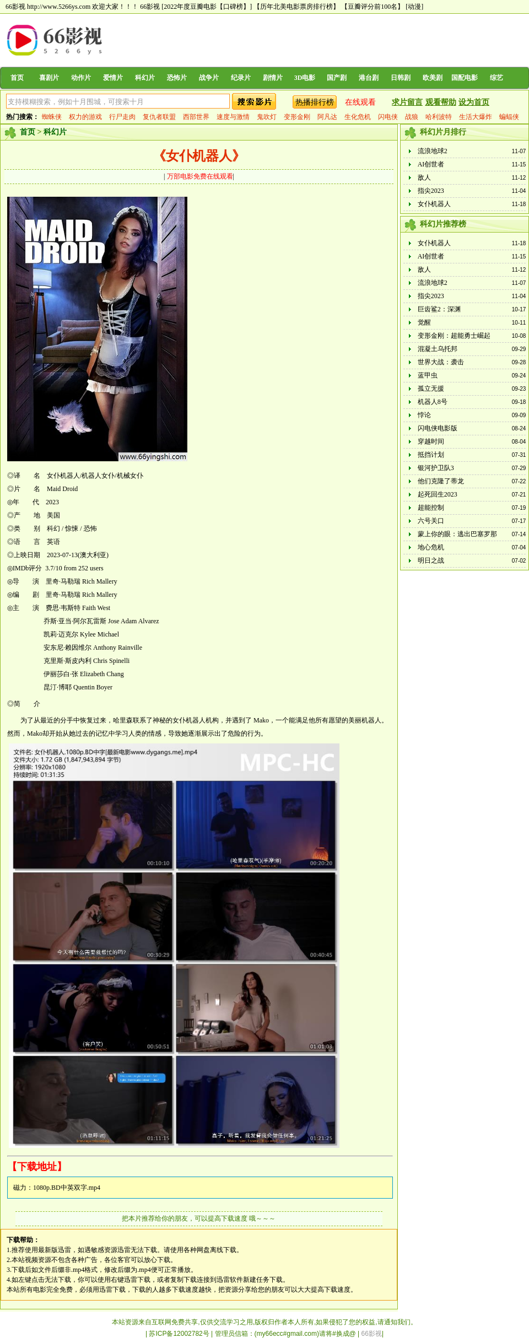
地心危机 (431, 547)
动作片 (81, 78)
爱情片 (113, 78)
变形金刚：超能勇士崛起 (454, 335)
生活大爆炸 (475, 117)
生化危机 (357, 117)
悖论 (424, 415)
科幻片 (145, 78)
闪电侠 (388, 117)
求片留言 (407, 102)
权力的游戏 (85, 117)
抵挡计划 (431, 455)
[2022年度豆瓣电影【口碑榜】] (206, 6)
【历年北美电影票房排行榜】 (296, 6)
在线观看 (360, 102)
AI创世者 (431, 164)
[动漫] (414, 6)
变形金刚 (297, 117)
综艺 (496, 78)
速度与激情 (233, 117)
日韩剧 (401, 78)
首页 (17, 78)
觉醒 (424, 322)
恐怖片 (177, 78)
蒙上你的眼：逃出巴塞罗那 (457, 534)
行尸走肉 (122, 117)
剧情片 (273, 78)
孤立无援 (431, 388)
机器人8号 (432, 402)
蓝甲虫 (428, 375)
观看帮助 (440, 102)
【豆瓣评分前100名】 (372, 6)
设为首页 (473, 102)
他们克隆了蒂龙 (441, 481)
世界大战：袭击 (441, 362)
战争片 (209, 78)
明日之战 (431, 560)
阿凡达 (327, 117)
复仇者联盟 (159, 117)
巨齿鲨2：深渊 (439, 309)
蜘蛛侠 (52, 117)
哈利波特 (438, 117)
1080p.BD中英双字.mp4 (66, 1187)
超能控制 (431, 507)
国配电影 (464, 78)
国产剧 (337, 78)
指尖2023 (431, 191)
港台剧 (369, 78)
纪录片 (241, 78)
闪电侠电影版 (437, 428)
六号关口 (431, 521)
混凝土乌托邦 (437, 349)
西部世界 (196, 117)
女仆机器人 (434, 204)
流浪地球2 (432, 151)
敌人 (424, 177)
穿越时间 (431, 441)
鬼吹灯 (267, 117)
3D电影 (305, 78)
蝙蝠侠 (509, 117)
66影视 (150, 6)
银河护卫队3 (436, 468)
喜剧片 (49, 78)
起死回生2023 (437, 494)
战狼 (411, 117)
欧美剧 (432, 78)
